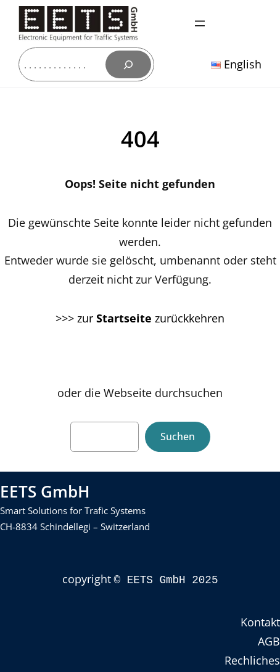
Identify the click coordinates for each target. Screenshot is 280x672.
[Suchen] (128, 64)
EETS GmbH (45, 491)
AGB (269, 640)
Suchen (177, 436)
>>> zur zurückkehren (140, 318)
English (236, 64)
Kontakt (260, 620)
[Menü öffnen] (199, 23)
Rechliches (252, 659)
